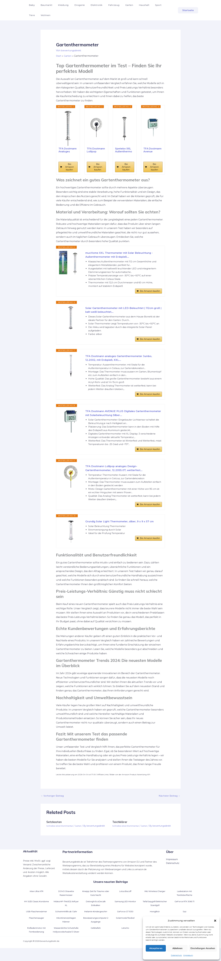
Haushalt (135, 5)
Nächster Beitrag (169, 805)
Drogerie (75, 5)
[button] (215, 920)
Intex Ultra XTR (36, 900)
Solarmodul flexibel (125, 927)
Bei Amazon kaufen (69, 167)
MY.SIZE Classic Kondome (36, 910)
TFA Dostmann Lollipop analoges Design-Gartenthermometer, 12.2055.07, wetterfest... (116, 475)
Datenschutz (176, 955)
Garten (121, 5)
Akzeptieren (155, 948)
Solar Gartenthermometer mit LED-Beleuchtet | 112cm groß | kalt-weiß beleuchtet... (122, 312)
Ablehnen (177, 948)
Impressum (188, 955)
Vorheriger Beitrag (53, 805)
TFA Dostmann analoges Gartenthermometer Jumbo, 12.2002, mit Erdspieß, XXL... (122, 362)
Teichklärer (120, 831)
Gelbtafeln (95, 937)
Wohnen (33, 15)
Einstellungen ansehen (203, 948)
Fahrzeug (107, 5)
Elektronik (91, 5)
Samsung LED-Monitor (125, 910)
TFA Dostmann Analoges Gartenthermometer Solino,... (67, 150)
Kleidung (60, 5)
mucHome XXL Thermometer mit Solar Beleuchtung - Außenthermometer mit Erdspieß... (122, 255)
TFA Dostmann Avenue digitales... (152, 150)
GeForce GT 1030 (125, 920)
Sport (148, 5)
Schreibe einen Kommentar (60, 835)
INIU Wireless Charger (155, 900)
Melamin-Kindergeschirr (96, 920)
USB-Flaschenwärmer (36, 920)
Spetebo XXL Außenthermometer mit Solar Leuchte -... (124, 150)
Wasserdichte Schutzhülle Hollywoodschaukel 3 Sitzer (66, 941)
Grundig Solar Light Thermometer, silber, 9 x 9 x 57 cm (122, 530)
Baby (31, 5)
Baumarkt (44, 5)
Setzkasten (54, 831)
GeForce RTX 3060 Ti (184, 910)
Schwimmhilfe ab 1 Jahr (66, 920)
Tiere (159, 5)
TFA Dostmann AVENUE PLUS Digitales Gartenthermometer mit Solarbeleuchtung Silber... (119, 419)
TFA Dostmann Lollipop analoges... (96, 150)
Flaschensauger (36, 927)
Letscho (125, 937)
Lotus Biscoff (125, 900)
